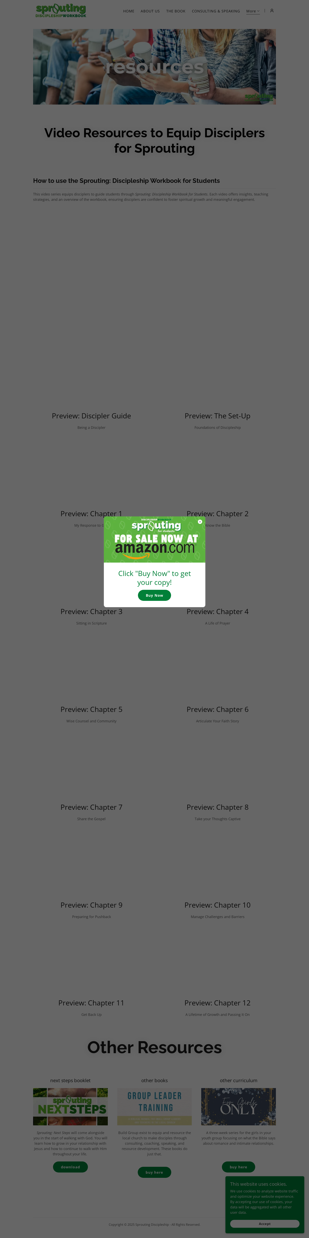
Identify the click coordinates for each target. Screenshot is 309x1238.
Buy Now (154, 595)
